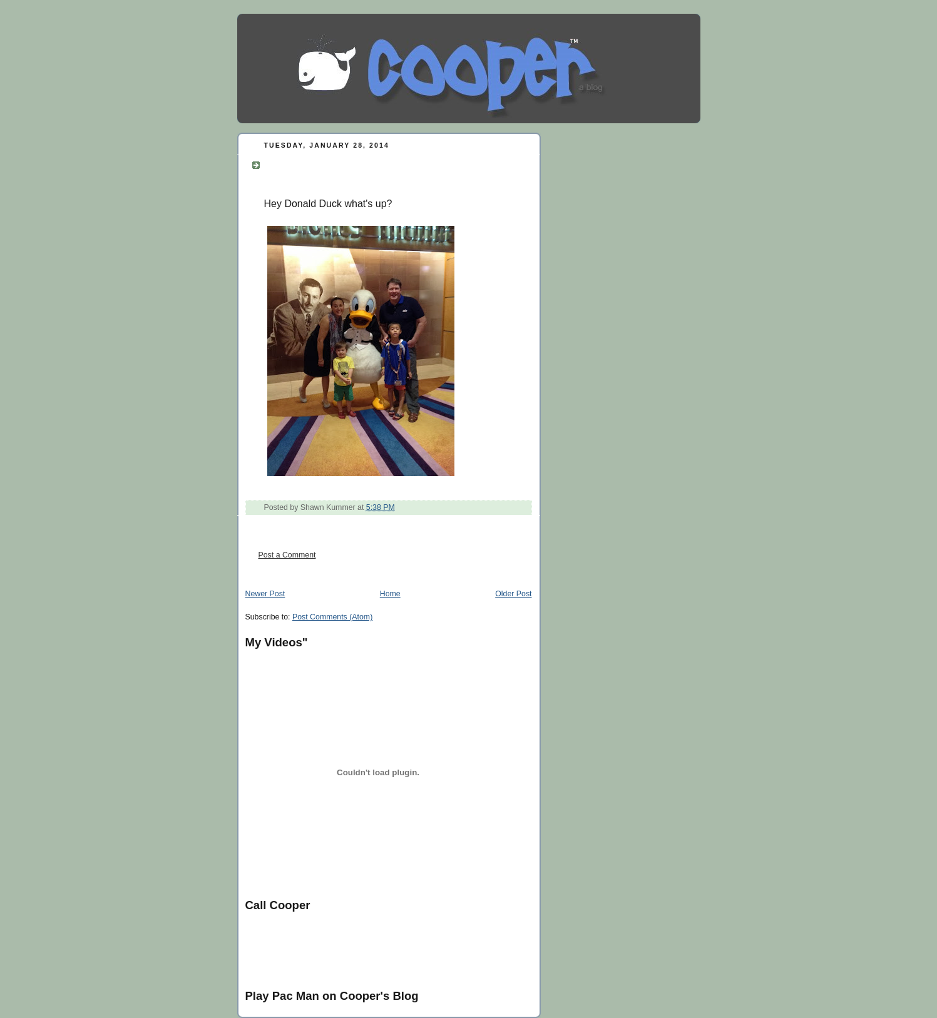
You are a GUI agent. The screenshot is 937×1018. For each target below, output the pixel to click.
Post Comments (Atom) (332, 617)
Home (390, 593)
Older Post (513, 593)
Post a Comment (287, 555)
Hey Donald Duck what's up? (348, 163)
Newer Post (265, 593)
